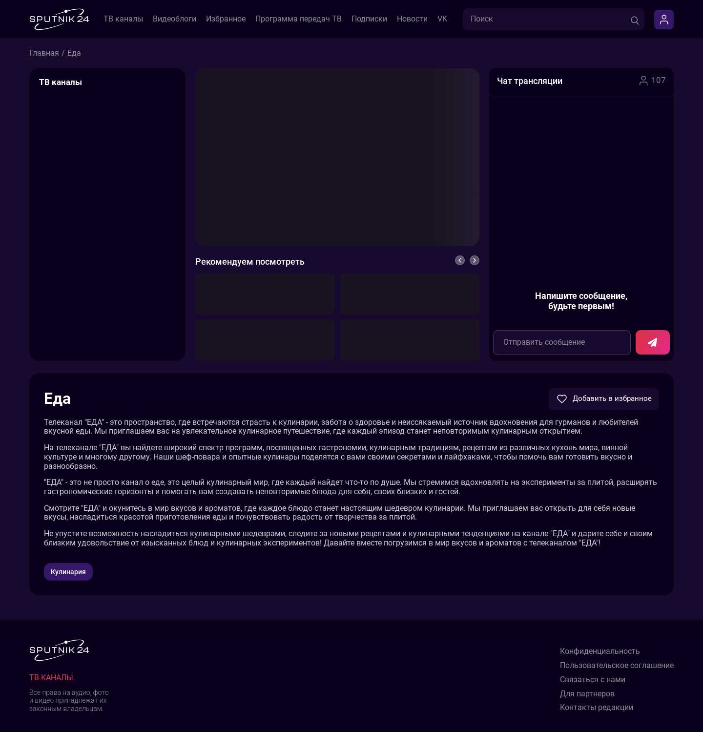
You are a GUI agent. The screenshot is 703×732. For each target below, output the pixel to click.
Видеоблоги (174, 19)
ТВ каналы (123, 19)
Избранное (226, 19)
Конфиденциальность (600, 651)
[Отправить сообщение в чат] (653, 342)
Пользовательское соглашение (617, 665)
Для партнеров (587, 694)
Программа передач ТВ (298, 19)
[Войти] (664, 19)
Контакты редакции (596, 707)
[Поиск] (635, 19)
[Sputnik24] (59, 19)
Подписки (369, 19)
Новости (412, 19)
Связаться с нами (592, 679)
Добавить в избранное (604, 399)
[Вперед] (474, 260)
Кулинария (68, 572)
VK (442, 19)
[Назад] (460, 260)
